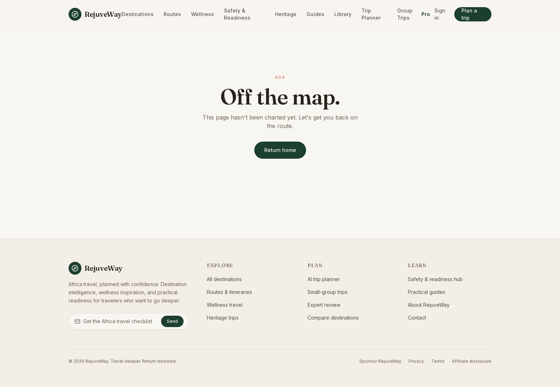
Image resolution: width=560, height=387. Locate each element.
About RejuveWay (429, 305)
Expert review (324, 305)
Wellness (202, 14)
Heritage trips (223, 318)
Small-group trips (328, 292)
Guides (315, 14)
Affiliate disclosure (471, 361)
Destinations (138, 14)
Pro (425, 14)
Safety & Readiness (237, 14)
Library (342, 14)
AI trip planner (324, 279)
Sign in (439, 14)
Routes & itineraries (229, 292)
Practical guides (426, 292)
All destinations (224, 279)
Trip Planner (371, 14)
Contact (417, 318)
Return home (280, 150)
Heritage (285, 14)
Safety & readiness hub (435, 279)
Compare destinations (333, 318)
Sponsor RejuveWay (380, 361)
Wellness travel (224, 305)
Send (172, 321)
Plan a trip (469, 14)
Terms (438, 361)
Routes (172, 14)
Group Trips (404, 14)
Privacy (416, 361)
